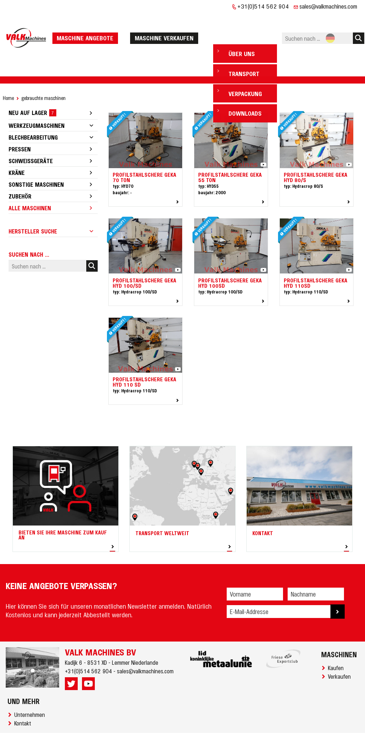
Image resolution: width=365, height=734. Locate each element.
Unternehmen (31, 692)
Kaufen (337, 646)
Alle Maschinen (30, 186)
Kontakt (24, 701)
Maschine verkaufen (166, 26)
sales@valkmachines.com (328, 6)
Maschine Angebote (87, 26)
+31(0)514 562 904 (263, 6)
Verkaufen (341, 654)
